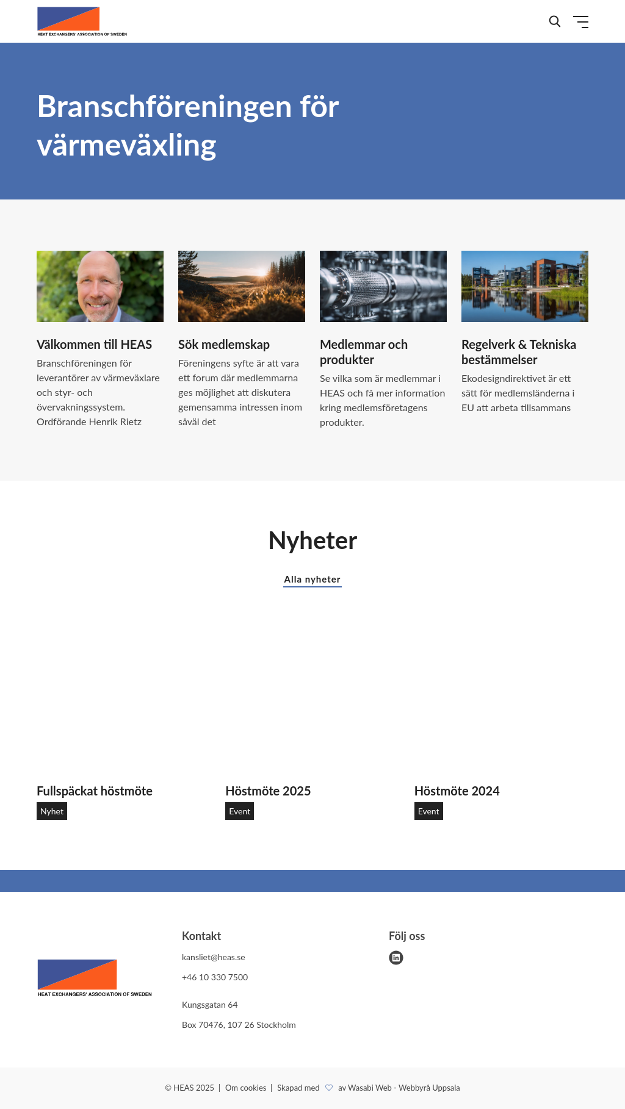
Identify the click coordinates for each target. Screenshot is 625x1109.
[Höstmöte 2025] (312, 701)
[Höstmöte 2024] (501, 701)
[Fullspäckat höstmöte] (124, 701)
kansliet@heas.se (213, 957)
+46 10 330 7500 (215, 977)
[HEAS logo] (95, 980)
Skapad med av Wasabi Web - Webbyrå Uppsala (368, 1088)
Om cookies (247, 1088)
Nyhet (51, 811)
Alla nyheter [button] (312, 578)
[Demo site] (82, 21)
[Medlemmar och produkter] (383, 286)
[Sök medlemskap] (241, 286)
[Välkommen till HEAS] (100, 286)
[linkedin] (396, 957)
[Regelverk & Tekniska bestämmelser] (524, 286)
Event (239, 811)
